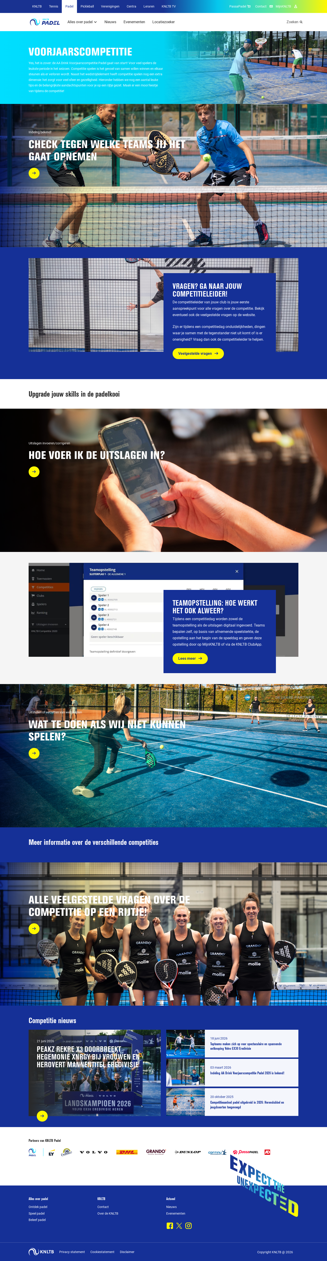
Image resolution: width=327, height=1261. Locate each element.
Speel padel (37, 1213)
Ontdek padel (38, 1207)
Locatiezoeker (163, 22)
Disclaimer (127, 1252)
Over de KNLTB (107, 1213)
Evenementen (134, 22)
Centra (131, 6)
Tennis (53, 6)
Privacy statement (72, 1252)
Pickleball (87, 6)
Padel (69, 6)
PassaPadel (240, 6)
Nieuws (110, 22)
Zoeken (292, 22)
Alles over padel (80, 22)
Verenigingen (110, 6)
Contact (261, 6)
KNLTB (37, 6)
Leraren (149, 6)
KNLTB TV (169, 6)
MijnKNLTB (283, 6)
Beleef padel (37, 1220)
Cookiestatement (102, 1252)
